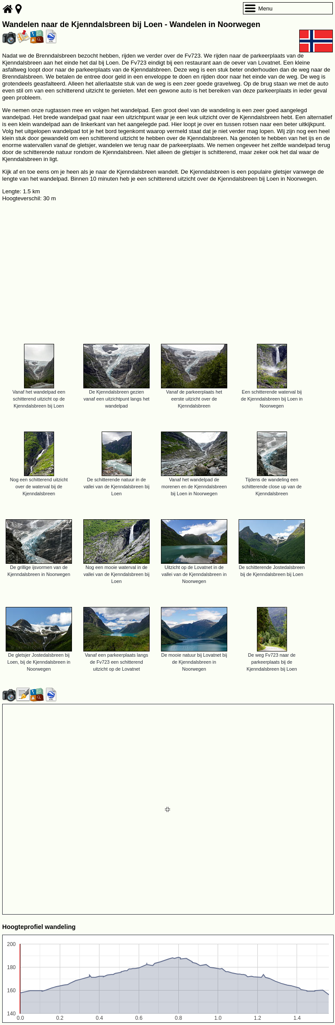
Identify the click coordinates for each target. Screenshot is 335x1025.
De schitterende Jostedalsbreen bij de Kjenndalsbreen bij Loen (271, 571)
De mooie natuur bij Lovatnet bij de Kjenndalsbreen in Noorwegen (194, 662)
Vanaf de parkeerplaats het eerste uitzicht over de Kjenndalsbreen (194, 398)
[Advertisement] (167, 269)
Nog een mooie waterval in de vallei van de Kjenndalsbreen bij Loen (116, 574)
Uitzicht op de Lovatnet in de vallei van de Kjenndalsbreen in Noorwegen (194, 574)
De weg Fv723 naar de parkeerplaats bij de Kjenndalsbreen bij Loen (271, 662)
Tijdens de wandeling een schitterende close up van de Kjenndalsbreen (272, 486)
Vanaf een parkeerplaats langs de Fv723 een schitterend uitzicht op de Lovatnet (116, 662)
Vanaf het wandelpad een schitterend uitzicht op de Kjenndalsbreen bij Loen (38, 398)
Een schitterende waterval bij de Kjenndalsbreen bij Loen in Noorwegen (272, 398)
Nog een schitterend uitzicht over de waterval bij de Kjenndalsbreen (39, 486)
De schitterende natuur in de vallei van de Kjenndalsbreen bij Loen (116, 486)
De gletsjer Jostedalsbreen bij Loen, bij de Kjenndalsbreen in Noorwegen (39, 662)
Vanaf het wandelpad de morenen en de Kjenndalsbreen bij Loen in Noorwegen (194, 486)
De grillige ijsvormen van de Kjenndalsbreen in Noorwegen (38, 571)
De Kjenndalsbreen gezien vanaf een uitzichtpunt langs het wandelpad (116, 398)
